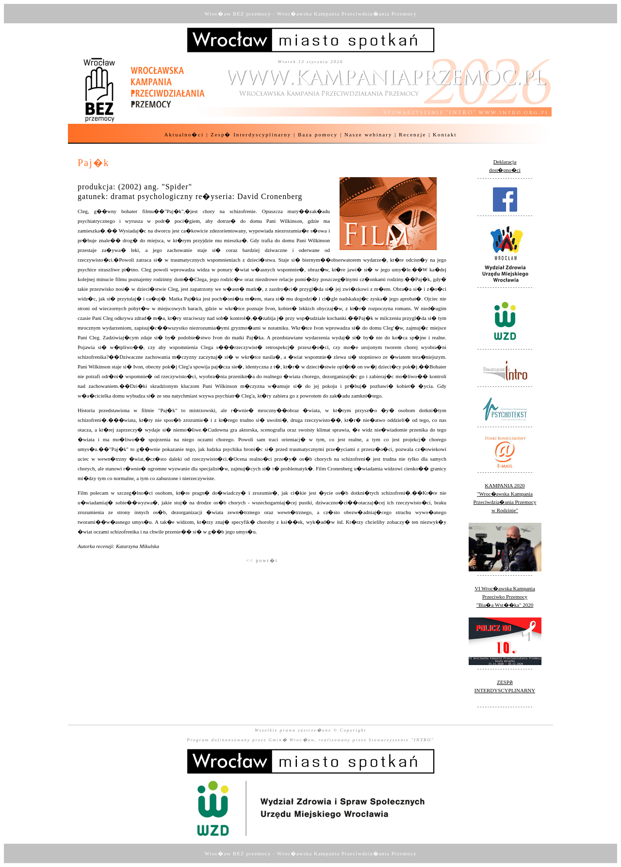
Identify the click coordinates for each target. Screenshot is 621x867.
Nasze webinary (368, 134)
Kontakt (445, 134)
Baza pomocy (318, 134)
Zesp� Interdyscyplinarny (251, 134)
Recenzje (412, 134)
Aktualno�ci (184, 134)
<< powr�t (262, 560)
